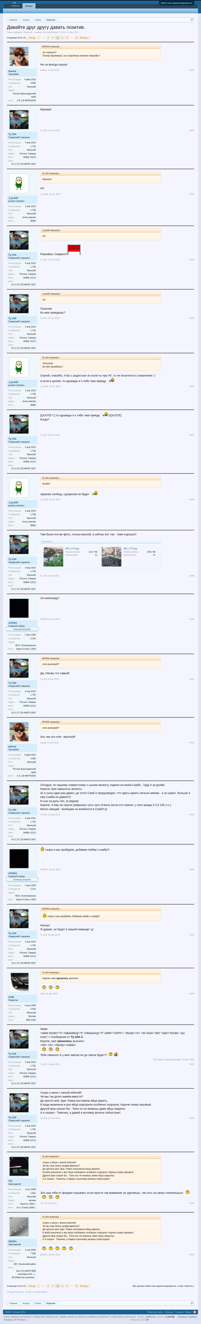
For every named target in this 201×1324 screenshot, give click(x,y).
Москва (32, 1016)
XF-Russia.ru (20, 1320)
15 (76, 37)
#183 (191, 194)
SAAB (8, 1312)
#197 (191, 1064)
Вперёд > (85, 37)
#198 (191, 1118)
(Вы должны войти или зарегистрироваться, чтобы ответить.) (163, 1286)
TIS (10, 1180)
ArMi (11, 997)
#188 (191, 499)
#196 (191, 993)
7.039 (33, 1253)
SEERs (12, 1241)
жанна (12, 71)
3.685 (33, 83)
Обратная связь (155, 1312)
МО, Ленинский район (25, 1264)
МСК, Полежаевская (25, 645)
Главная (15, 6)
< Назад (31, 37)
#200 (191, 1254)
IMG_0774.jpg (72, 548)
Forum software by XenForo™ (108, 1317)
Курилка (28, 32)
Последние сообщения (17, 11)
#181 (191, 70)
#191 (191, 679)
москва (32, 1200)
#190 (191, 619)
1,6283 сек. (150, 1317)
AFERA (12, 622)
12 (67, 37)
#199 (191, 1203)
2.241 (33, 638)
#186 (191, 386)
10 (57, 37)
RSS (194, 1312)
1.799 (33, 210)
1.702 (33, 146)
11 (62, 37)
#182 (191, 130)
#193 (191, 814)
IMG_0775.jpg (130, 548)
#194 (191, 869)
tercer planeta (29, 217)
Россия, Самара (28, 153)
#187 (191, 435)
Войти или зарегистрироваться (176, 3)
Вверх (188, 1312)
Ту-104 (61, 32)
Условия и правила (187, 1317)
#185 (191, 318)
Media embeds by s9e (70, 1317)
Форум (29, 6)
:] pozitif (13, 197)
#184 (191, 259)
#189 (191, 576)
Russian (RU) (19, 1312)
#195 (191, 935)
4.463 (33, 1009)
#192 (191, 742)
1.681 (33, 1193)
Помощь (169, 1312)
